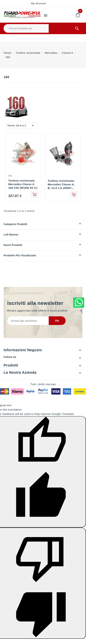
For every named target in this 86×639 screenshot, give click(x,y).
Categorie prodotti (15, 224)
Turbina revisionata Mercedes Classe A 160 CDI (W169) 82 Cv (23, 184)
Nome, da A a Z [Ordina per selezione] (21, 125)
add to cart (34, 194)
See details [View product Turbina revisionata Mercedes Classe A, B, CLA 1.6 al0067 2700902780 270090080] (74, 194)
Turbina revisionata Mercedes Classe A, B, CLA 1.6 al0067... (61, 184)
